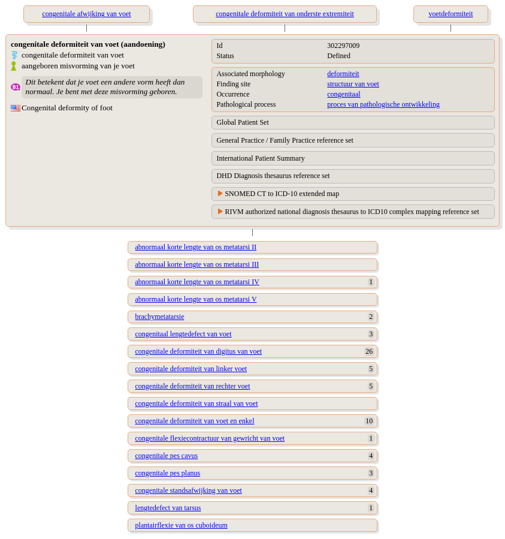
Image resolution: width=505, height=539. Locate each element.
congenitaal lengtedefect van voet (183, 334)
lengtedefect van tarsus (168, 508)
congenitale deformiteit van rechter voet (192, 386)
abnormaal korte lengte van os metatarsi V (196, 299)
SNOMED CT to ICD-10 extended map (282, 193)
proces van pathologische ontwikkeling (383, 104)
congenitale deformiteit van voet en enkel (195, 421)
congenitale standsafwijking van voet (188, 490)
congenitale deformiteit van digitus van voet (198, 351)
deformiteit (343, 74)
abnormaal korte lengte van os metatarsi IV (197, 282)
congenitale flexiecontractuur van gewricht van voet (210, 438)
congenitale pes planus (168, 473)
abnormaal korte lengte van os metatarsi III (197, 264)
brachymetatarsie (160, 316)
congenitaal (343, 94)
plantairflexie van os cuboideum (181, 525)
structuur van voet (353, 84)
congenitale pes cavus (166, 455)
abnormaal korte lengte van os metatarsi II (196, 247)
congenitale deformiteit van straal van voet (196, 403)
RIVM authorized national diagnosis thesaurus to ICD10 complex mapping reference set (352, 211)
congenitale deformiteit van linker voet (191, 369)
